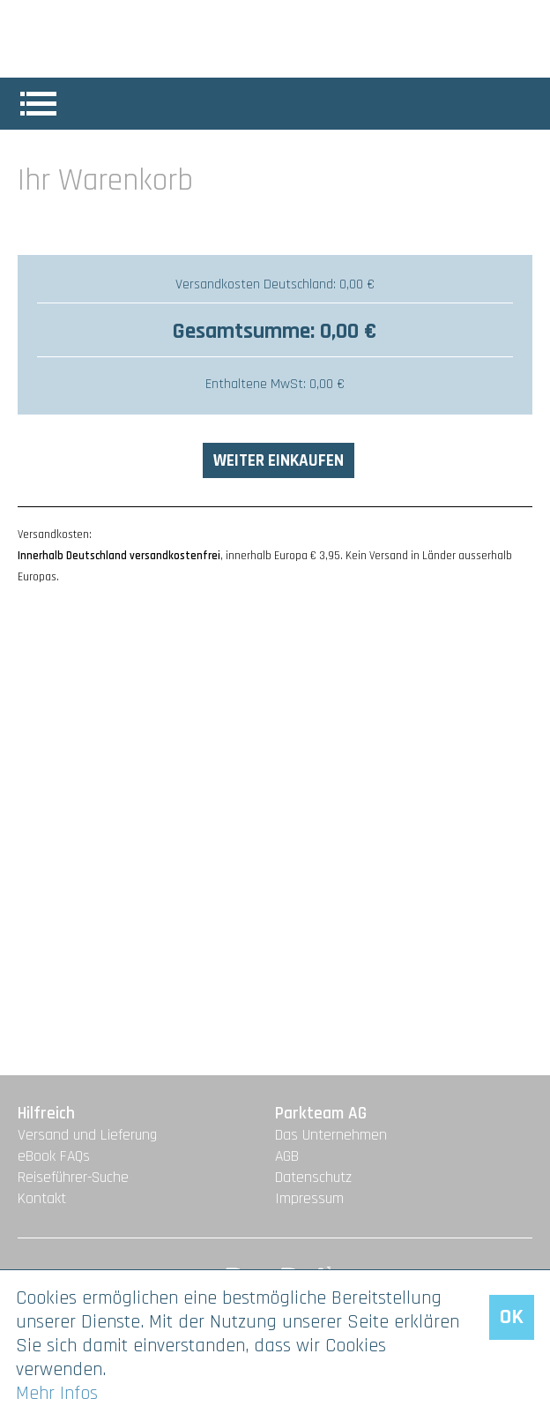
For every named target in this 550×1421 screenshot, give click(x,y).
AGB (287, 1156)
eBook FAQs (54, 1156)
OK (512, 1317)
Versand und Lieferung (87, 1135)
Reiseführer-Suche (73, 1177)
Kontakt (42, 1198)
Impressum (309, 1198)
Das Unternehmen (331, 1135)
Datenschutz (313, 1177)
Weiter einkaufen (278, 461)
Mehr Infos (57, 1393)
